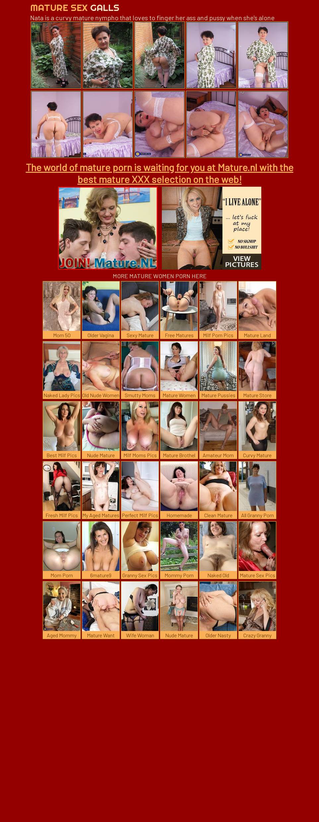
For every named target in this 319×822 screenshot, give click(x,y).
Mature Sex (74, 7)
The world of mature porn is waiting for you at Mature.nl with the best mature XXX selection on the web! (159, 173)
